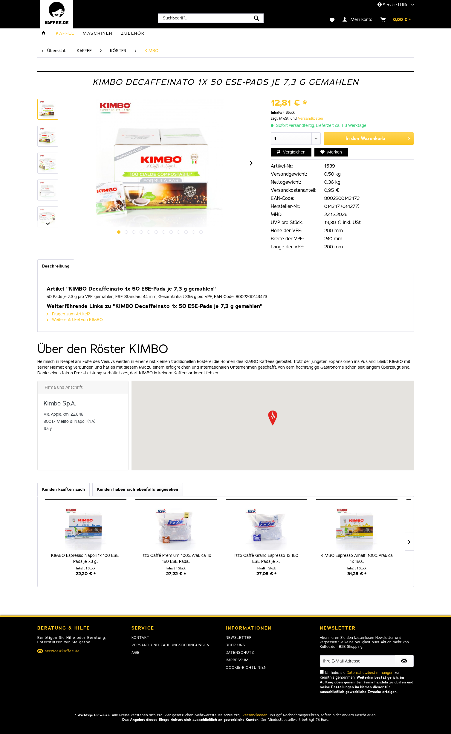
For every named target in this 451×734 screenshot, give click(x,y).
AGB (136, 652)
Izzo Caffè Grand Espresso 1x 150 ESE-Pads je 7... (266, 558)
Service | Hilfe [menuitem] (393, 5)
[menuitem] (211, 18)
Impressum (237, 660)
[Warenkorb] (396, 19)
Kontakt (140, 637)
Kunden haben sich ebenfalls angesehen (137, 489)
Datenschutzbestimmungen (370, 672)
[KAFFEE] (65, 33)
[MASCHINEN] (98, 33)
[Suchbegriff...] (211, 18)
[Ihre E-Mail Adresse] (357, 661)
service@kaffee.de (62, 651)
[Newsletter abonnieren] (404, 661)
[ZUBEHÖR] (133, 33)
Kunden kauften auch (63, 489)
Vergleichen (291, 152)
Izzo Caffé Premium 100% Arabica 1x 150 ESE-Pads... (176, 558)
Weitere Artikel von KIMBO (75, 320)
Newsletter (239, 637)
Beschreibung (55, 266)
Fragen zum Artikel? (68, 314)
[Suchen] (257, 18)
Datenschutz (240, 652)
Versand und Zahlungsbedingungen (171, 645)
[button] (272, 418)
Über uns (235, 645)
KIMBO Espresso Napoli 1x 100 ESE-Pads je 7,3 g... (85, 558)
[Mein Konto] (357, 19)
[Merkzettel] (328, 19)
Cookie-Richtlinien (246, 667)
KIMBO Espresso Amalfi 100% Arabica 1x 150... (357, 558)
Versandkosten (310, 118)
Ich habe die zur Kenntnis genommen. (366, 682)
